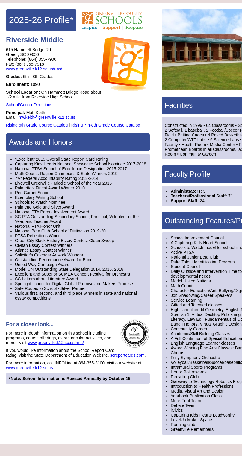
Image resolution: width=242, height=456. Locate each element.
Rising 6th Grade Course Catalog (37, 125)
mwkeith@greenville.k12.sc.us (47, 117)
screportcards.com (127, 355)
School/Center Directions (29, 104)
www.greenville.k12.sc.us (29, 367)
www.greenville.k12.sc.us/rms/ (34, 68)
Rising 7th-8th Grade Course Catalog (105, 125)
